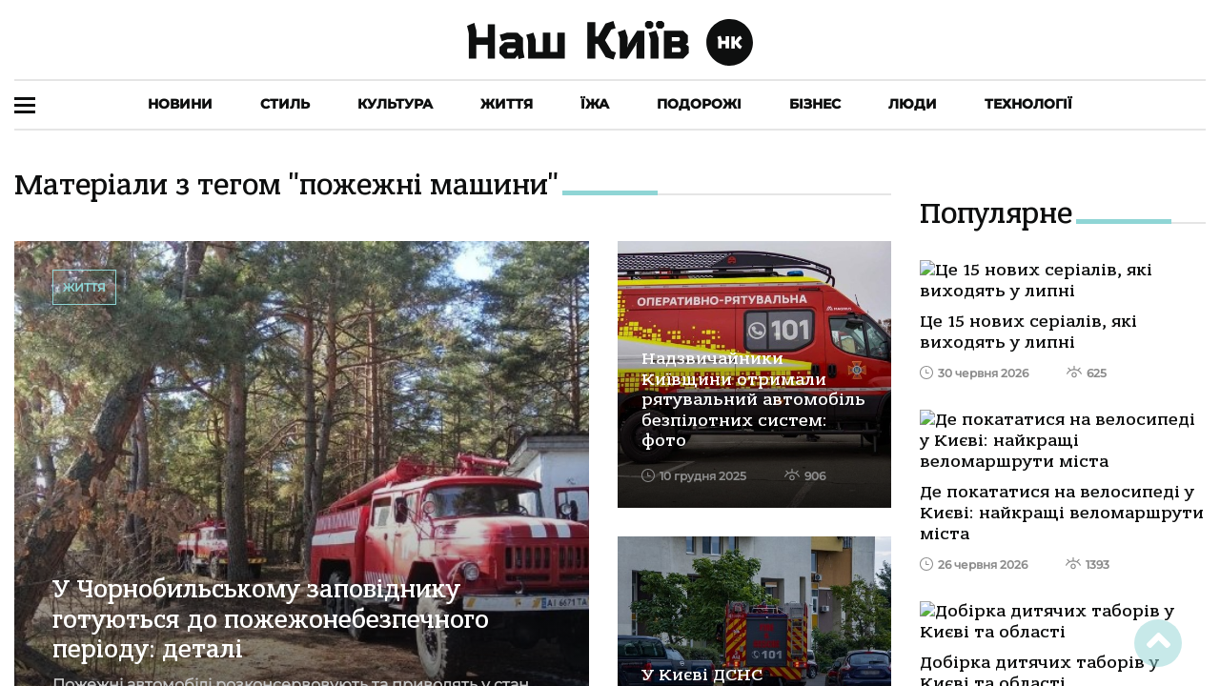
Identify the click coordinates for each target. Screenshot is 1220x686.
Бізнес (815, 103)
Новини (180, 103)
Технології (1028, 103)
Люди (912, 103)
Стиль (285, 103)
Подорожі (699, 103)
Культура (395, 103)
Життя (506, 103)
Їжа (594, 103)
